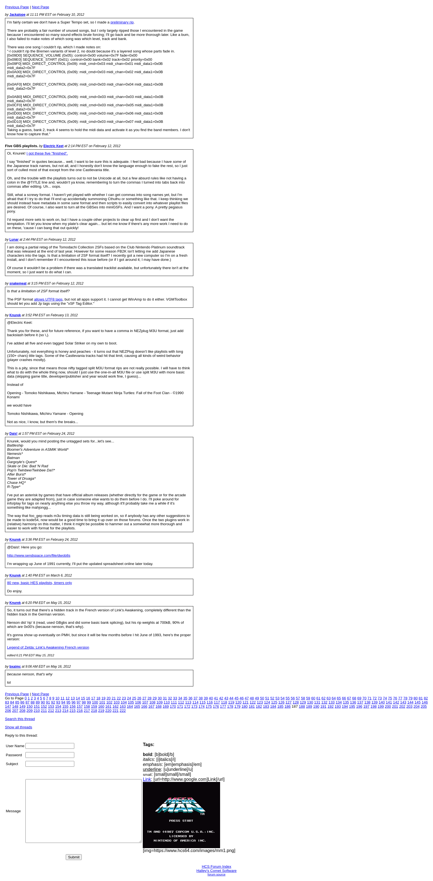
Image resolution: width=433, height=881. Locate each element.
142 (396, 702)
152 (44, 706)
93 (58, 702)
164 (130, 706)
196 (359, 706)
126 (281, 702)
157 (80, 706)
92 (53, 702)
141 (389, 702)
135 (346, 702)
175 (209, 706)
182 (259, 706)
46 (242, 698)
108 (152, 702)
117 (217, 702)
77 (400, 698)
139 (374, 702)
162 (115, 706)
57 (298, 698)
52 (272, 698)
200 (388, 706)
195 (352, 706)
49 (257, 698)
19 (103, 698)
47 (247, 698)
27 (144, 698)
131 (317, 702)
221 (115, 710)
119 (231, 702)
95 (68, 702)
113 (188, 702)
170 (173, 706)
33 (175, 698)
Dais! (13, 434)
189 (309, 706)
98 (84, 702)
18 (98, 698)
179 (237, 706)
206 (8, 710)
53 (277, 698)
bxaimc (15, 666)
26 (139, 698)
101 (102, 702)
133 (331, 702)
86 (22, 702)
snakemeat (18, 283)
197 (366, 706)
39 (206, 698)
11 (62, 698)
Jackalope (17, 15)
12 (67, 698)
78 (405, 698)
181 (252, 706)
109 (160, 702)
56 (293, 698)
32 (170, 698)
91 (48, 702)
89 (38, 702)
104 (124, 702)
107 (145, 702)
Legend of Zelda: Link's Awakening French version (48, 647)
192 (331, 706)
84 (12, 702)
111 (174, 702)
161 (108, 706)
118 (224, 702)
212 (51, 710)
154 (58, 706)
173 (194, 706)
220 (108, 710)
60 (313, 698)
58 (303, 698)
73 (380, 698)
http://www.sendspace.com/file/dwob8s (38, 555)
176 (216, 706)
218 (94, 710)
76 (395, 698)
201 (395, 706)
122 (253, 702)
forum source (217, 874)
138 (367, 702)
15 (83, 698)
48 (252, 698)
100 (95, 702)
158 (87, 706)
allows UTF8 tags (48, 299)
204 (416, 706)
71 (370, 698)
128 (296, 702)
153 (51, 706)
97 (78, 702)
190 (316, 706)
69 (359, 698)
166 (144, 706)
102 (109, 702)
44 (231, 698)
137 (360, 702)
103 (116, 702)
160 (101, 706)
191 (323, 706)
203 (409, 706)
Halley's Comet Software (216, 871)
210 (37, 710)
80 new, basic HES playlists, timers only (39, 583)
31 (165, 698)
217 (87, 710)
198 (374, 706)
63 (329, 698)
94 (63, 702)
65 (339, 698)
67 (349, 698)
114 (195, 702)
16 (88, 698)
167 (151, 706)
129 (303, 702)
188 (302, 706)
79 (410, 698)
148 (15, 706)
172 (187, 706)
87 (27, 702)
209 (30, 710)
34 (180, 698)
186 (287, 706)
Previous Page (17, 7)
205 (424, 706)
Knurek (15, 315)
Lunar (14, 240)
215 (73, 710)
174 (202, 706)
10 (57, 698)
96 (74, 702)
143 (403, 702)
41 (216, 698)
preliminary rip (122, 22)
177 (223, 706)
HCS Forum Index (216, 866)
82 (426, 698)
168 (158, 706)
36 (190, 698)
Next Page (40, 7)
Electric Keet (53, 146)
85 (17, 702)
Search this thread (20, 719)
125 (274, 702)
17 (93, 698)
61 (318, 698)
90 (43, 702)
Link (161, 779)
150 (30, 706)
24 (129, 698)
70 (364, 698)
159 (94, 706)
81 (421, 698)
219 (101, 710)
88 (33, 702)
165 (137, 706)
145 (417, 702)
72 (375, 698)
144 (410, 702)
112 (181, 702)
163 (123, 706)
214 (65, 710)
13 (73, 698)
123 (260, 702)
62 (323, 698)
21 (114, 698)
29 (154, 698)
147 (8, 706)
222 (123, 710)
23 (124, 698)
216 (80, 710)
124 (267, 702)
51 (267, 698)
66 (344, 698)
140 (382, 702)
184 (273, 706)
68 (354, 698)
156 (73, 706)
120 (238, 702)
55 (288, 698)
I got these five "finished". (47, 153)
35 (185, 698)
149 (22, 706)
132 (324, 702)
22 (119, 698)
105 (131, 702)
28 (149, 698)
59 (308, 698)
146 (425, 702)
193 (338, 706)
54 (283, 698)
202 (402, 706)
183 (266, 706)
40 (211, 698)
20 (109, 698)
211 (44, 710)
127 (289, 702)
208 (22, 710)
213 (58, 710)
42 (221, 698)
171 (180, 706)
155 (65, 706)
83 (7, 702)
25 (134, 698)
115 (202, 702)
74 (385, 698)
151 (37, 706)
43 (226, 698)
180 (244, 706)
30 (160, 698)
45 (236, 698)
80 (416, 698)
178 (230, 706)
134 (339, 702)
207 (15, 710)
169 (166, 706)
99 (89, 702)
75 (390, 698)
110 (167, 702)
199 (381, 706)
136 (353, 702)
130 (310, 702)
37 (196, 698)
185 (280, 706)
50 (262, 698)
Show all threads (18, 727)
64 (334, 698)
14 (78, 698)
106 (138, 702)
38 (201, 698)
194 (345, 706)
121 (245, 702)
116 (210, 702)
